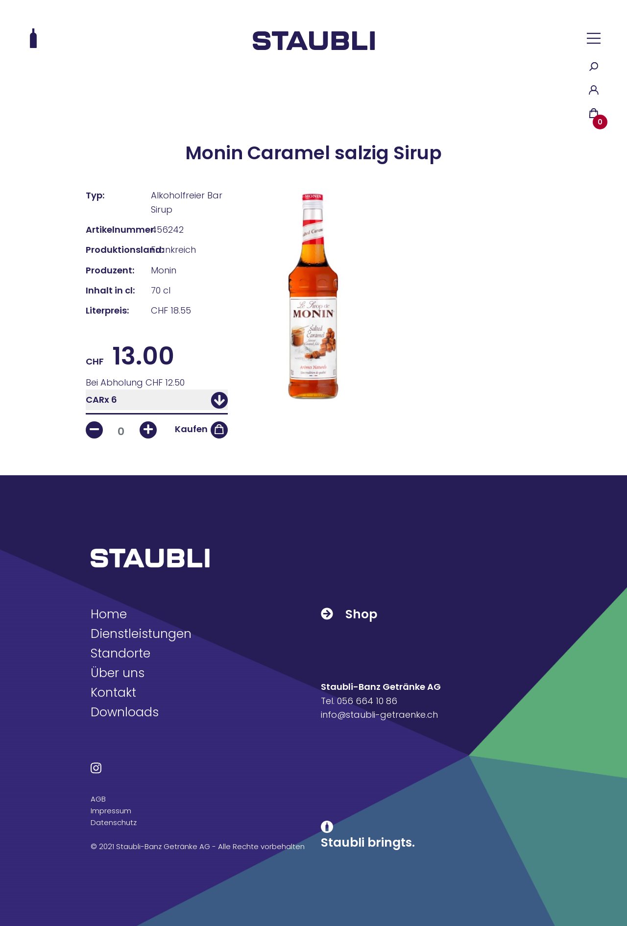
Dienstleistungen (141, 633)
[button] (593, 38)
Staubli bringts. (368, 842)
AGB (98, 799)
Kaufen (191, 429)
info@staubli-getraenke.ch (379, 714)
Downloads (125, 712)
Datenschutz (114, 822)
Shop (349, 614)
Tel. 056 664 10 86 (359, 701)
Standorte (120, 653)
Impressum (111, 810)
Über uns (118, 673)
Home (109, 614)
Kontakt (113, 692)
